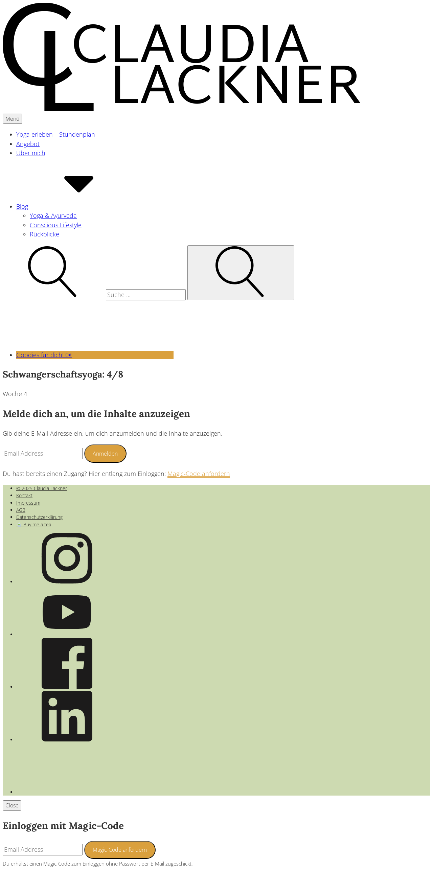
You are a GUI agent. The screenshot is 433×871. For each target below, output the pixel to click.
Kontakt (24, 495)
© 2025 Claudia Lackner (41, 488)
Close (12, 805)
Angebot (28, 144)
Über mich (30, 153)
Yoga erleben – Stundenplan (55, 134)
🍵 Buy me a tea (33, 524)
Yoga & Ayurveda (53, 215)
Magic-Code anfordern (198, 473)
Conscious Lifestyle (56, 225)
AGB (20, 510)
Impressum (28, 503)
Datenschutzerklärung (39, 517)
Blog (73, 206)
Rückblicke (44, 234)
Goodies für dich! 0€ (95, 355)
